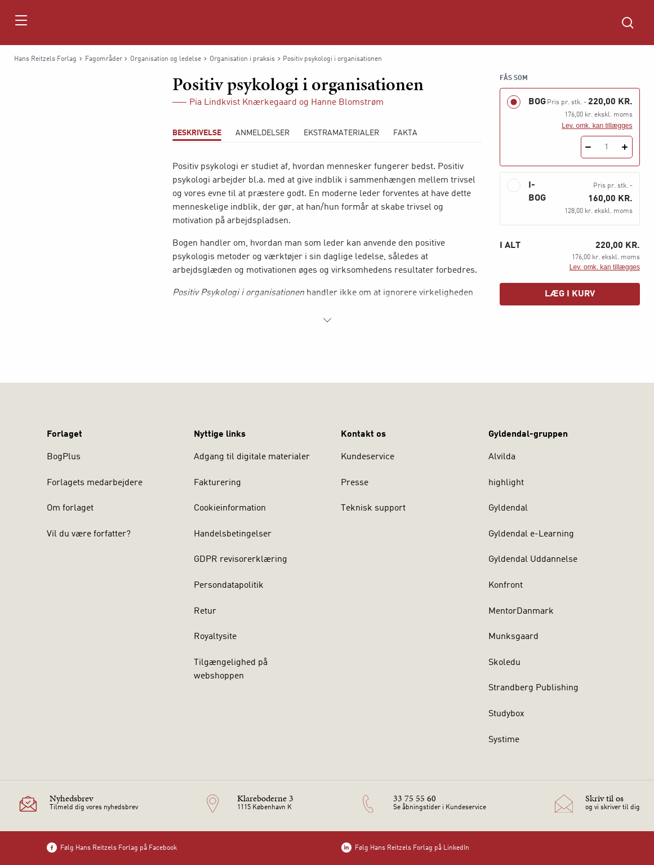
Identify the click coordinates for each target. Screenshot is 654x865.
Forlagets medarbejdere (95, 482)
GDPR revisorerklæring (240, 559)
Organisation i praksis (242, 59)
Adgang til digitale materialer (252, 457)
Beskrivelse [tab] (196, 133)
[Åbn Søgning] (627, 22)
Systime (503, 739)
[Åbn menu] (20, 22)
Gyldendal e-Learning (531, 534)
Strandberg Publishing (533, 688)
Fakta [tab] (405, 133)
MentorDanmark (521, 611)
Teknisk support (373, 508)
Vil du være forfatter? (89, 534)
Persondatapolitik (229, 585)
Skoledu (504, 662)
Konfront (505, 585)
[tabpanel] (327, 243)
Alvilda (501, 457)
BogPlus (64, 457)
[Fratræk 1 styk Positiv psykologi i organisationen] (588, 147)
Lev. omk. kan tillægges (597, 126)
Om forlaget (70, 508)
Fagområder (103, 59)
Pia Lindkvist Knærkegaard (243, 102)
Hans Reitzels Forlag (45, 59)
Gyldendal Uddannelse (532, 559)
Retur (205, 611)
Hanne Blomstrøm (347, 102)
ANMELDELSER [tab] (262, 133)
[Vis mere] (327, 320)
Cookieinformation (230, 508)
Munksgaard (513, 636)
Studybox (506, 713)
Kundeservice (367, 457)
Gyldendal (508, 508)
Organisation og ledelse (165, 59)
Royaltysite (215, 636)
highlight (506, 482)
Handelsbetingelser (233, 534)
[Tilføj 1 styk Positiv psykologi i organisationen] (625, 147)
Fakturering (217, 482)
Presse (354, 482)
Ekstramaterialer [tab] (341, 133)
